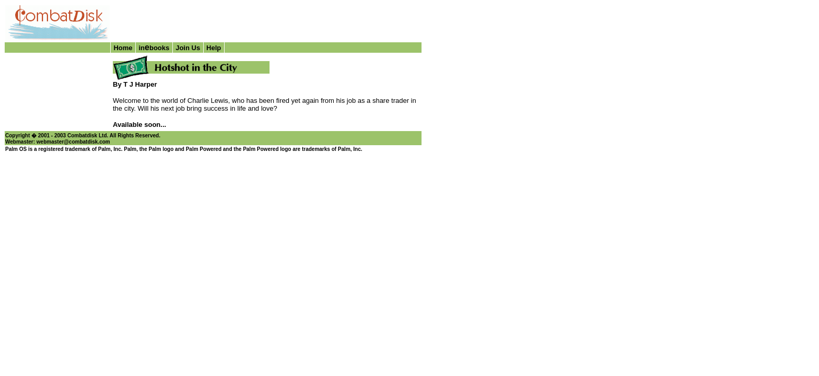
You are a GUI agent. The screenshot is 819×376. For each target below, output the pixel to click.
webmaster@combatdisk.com (73, 142)
